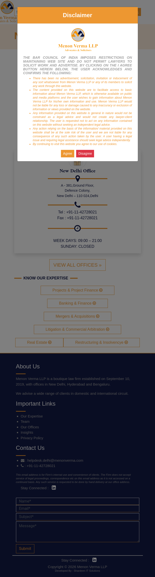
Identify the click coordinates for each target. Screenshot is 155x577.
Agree (67, 153)
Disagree (85, 153)
